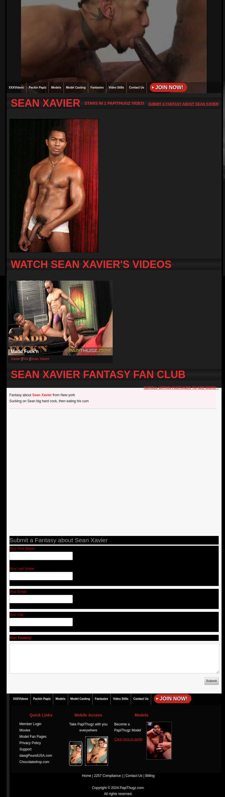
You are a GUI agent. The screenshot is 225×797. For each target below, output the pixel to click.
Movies (25, 730)
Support (26, 749)
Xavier (16, 359)
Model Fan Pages (33, 737)
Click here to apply (128, 739)
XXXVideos (16, 87)
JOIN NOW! (189, 4)
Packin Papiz (37, 87)
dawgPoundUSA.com (36, 756)
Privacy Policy (30, 743)
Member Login (31, 724)
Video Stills (116, 87)
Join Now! (169, 87)
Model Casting (76, 87)
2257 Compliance (107, 776)
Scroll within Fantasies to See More (181, 388)
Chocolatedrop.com (34, 762)
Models (56, 87)
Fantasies (97, 87)
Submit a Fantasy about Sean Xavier (183, 104)
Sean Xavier (39, 359)
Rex (25, 359)
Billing (150, 776)
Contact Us (136, 87)
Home (86, 776)
